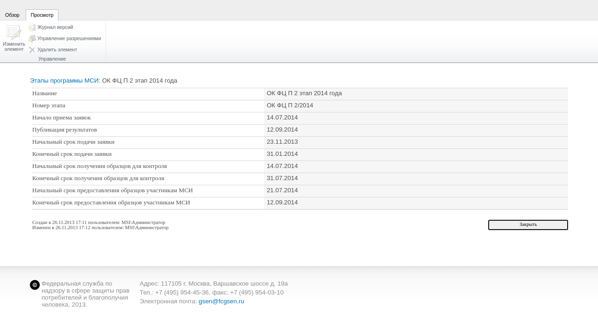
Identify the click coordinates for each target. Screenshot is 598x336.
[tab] (12, 10)
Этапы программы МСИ (64, 80)
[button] (14, 39)
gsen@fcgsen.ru (221, 301)
